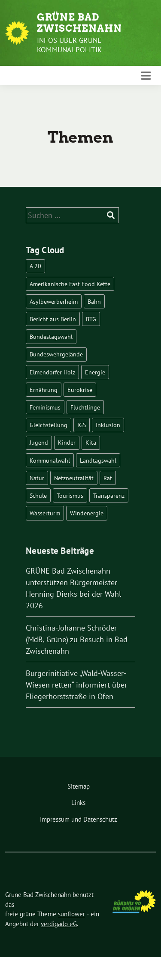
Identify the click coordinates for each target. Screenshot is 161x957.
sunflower (71, 914)
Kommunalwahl (50, 460)
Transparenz (109, 495)
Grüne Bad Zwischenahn (79, 23)
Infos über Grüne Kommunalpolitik (69, 45)
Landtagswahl (98, 460)
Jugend (39, 442)
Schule (38, 495)
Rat (107, 478)
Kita (90, 442)
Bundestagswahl (51, 336)
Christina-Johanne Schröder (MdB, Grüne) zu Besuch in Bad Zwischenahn (77, 639)
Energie (95, 372)
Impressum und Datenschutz (78, 819)
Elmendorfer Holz (52, 372)
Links (78, 802)
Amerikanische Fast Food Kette (70, 284)
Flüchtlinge (85, 407)
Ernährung (44, 390)
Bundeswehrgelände (56, 354)
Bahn (94, 301)
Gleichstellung (48, 425)
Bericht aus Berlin (53, 319)
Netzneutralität (74, 478)
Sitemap (78, 786)
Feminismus (45, 407)
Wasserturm (45, 513)
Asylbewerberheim (54, 301)
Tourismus (70, 495)
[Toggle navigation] (146, 76)
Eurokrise (79, 390)
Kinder (67, 442)
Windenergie (86, 513)
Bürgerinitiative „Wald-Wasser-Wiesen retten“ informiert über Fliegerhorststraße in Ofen (76, 684)
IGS (81, 425)
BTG (91, 319)
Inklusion (108, 425)
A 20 (35, 266)
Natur (37, 478)
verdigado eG (59, 924)
